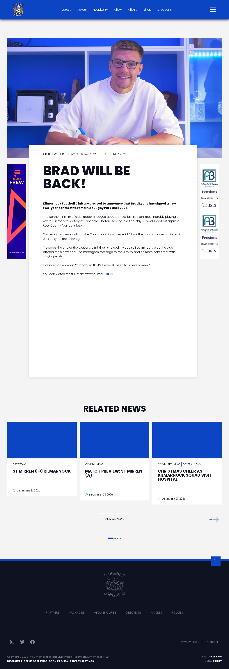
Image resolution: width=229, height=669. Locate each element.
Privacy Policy (190, 642)
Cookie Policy (58, 661)
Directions (164, 10)
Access (156, 612)
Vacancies (76, 612)
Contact (212, 642)
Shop (147, 10)
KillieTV (132, 10)
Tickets (82, 10)
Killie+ (118, 10)
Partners (52, 612)
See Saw (216, 656)
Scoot (217, 661)
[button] (214, 519)
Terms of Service (35, 661)
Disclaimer (14, 661)
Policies (177, 612)
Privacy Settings (82, 661)
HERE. (110, 274)
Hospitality (100, 10)
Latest (66, 10)
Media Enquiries (105, 612)
